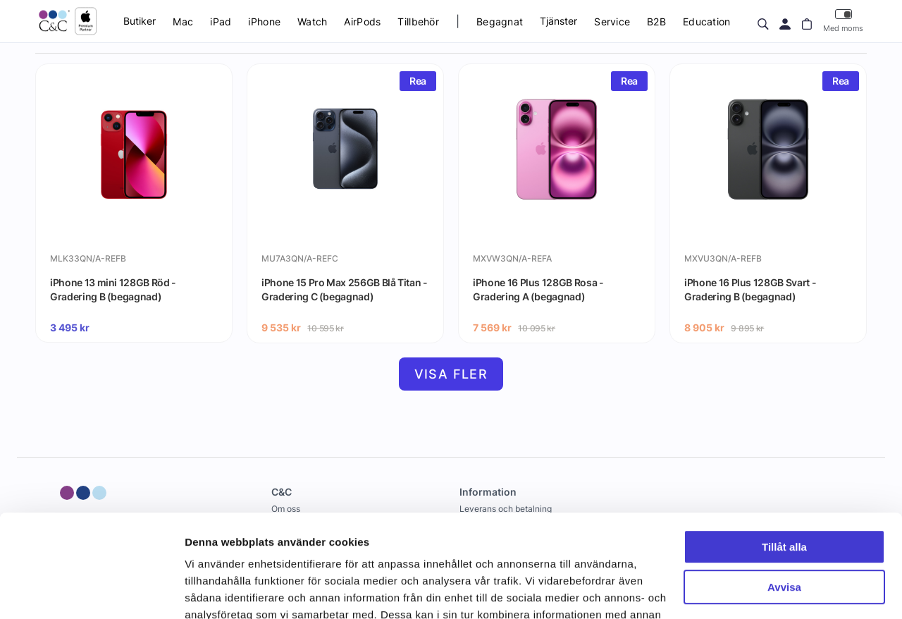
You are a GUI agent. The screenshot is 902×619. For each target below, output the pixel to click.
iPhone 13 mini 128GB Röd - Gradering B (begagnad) (113, 289)
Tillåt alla (784, 451)
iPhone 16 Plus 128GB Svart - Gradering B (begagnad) (750, 289)
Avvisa (784, 490)
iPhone (264, 21)
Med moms (843, 20)
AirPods (362, 21)
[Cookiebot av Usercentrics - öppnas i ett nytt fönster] (91, 591)
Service (612, 21)
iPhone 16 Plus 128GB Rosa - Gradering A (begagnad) (538, 289)
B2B (656, 21)
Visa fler (451, 374)
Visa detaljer (216, 591)
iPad (220, 21)
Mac (183, 21)
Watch (312, 21)
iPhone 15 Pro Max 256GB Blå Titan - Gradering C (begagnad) (344, 289)
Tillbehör (418, 21)
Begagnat (499, 21)
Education (707, 21)
